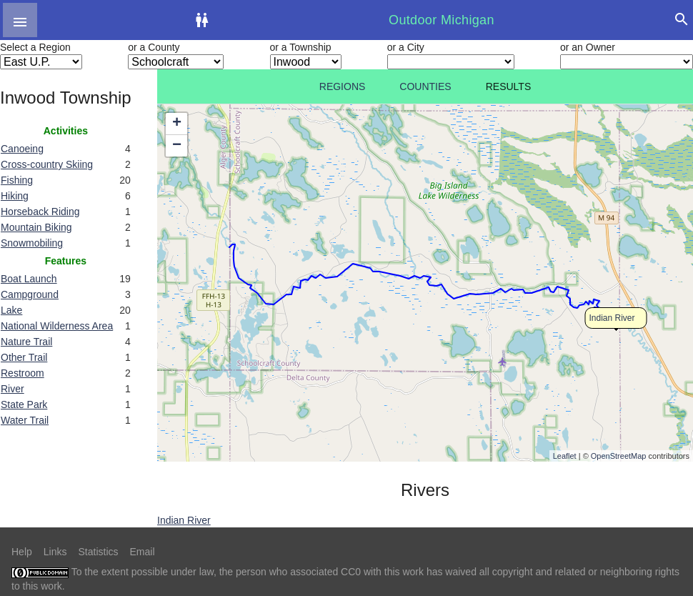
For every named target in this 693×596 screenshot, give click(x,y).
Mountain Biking (36, 227)
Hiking (15, 196)
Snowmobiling (32, 243)
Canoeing (22, 148)
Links (55, 551)
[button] (20, 20)
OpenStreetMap (619, 456)
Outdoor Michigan (441, 20)
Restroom (22, 373)
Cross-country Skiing (47, 164)
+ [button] (176, 123)
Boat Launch (29, 278)
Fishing (17, 180)
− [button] (176, 146)
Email (142, 551)
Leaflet (565, 456)
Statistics (98, 551)
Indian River (612, 318)
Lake (11, 310)
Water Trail (25, 420)
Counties (425, 86)
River (12, 388)
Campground (30, 294)
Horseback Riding (40, 211)
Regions (342, 86)
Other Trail (24, 357)
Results (509, 86)
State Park (24, 404)
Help (21, 551)
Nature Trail (26, 341)
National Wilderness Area (57, 326)
